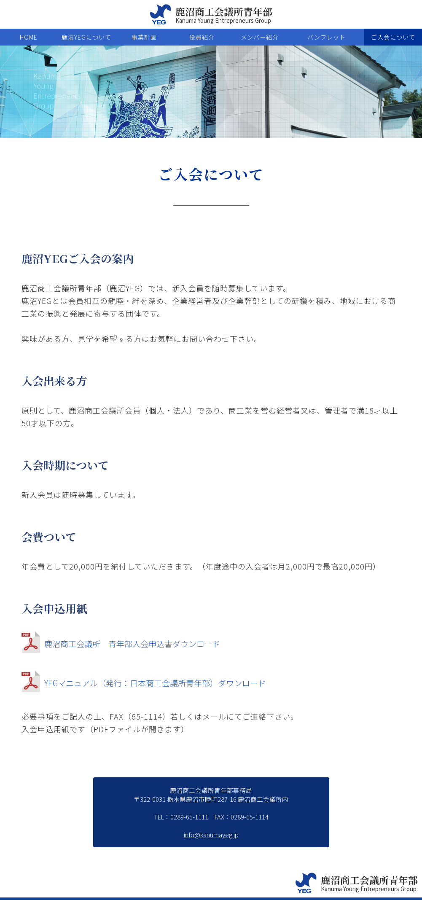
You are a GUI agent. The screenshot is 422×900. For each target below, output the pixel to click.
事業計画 (144, 37)
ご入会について (393, 37)
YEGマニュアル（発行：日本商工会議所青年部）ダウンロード (150, 681)
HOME (29, 37)
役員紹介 (202, 37)
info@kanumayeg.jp (211, 834)
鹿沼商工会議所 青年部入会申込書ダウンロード (126, 642)
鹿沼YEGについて (86, 37)
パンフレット (326, 37)
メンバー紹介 (260, 37)
